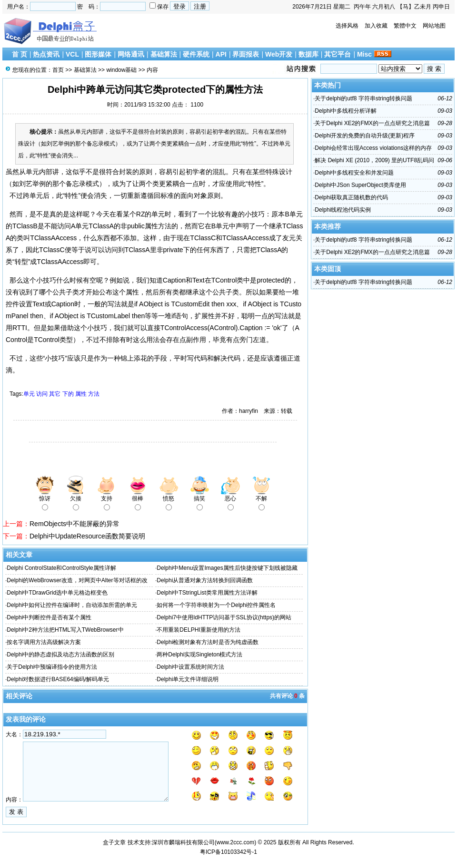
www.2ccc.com (235, 842)
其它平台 (337, 54)
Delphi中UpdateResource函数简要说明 (87, 536)
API (221, 54)
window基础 (121, 70)
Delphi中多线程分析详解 (346, 111)
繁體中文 (405, 25)
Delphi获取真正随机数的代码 (351, 197)
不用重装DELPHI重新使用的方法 (198, 629)
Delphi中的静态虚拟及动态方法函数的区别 (60, 654)
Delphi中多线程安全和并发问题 (354, 172)
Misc (364, 54)
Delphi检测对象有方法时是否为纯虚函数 (207, 642)
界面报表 (245, 54)
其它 (54, 394)
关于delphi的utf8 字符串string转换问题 (363, 98)
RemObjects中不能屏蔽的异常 (74, 524)
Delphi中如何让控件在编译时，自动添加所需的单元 (72, 605)
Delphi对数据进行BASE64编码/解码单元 (58, 679)
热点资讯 (46, 54)
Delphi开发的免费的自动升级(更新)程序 (365, 135)
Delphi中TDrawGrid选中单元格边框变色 (57, 592)
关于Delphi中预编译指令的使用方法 (52, 667)
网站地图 (434, 25)
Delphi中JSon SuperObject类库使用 (360, 185)
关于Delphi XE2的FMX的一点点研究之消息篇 (372, 123)
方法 (93, 394)
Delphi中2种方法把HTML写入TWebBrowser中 (65, 629)
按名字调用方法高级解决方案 (44, 642)
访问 (42, 394)
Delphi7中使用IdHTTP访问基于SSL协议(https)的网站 (224, 617)
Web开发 (278, 54)
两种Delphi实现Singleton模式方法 (199, 654)
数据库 (308, 54)
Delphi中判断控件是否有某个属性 (49, 617)
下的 (68, 394)
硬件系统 (196, 54)
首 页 (19, 54)
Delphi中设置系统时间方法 (190, 667)
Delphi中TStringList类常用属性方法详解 (207, 592)
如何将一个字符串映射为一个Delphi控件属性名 (216, 605)
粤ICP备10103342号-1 (228, 852)
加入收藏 (376, 25)
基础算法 (163, 54)
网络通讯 (131, 54)
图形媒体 (98, 54)
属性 (81, 394)
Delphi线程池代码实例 (343, 209)
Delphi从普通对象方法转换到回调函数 (205, 580)
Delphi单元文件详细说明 (188, 679)
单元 (29, 394)
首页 (58, 70)
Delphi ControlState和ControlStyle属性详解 (61, 568)
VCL (72, 54)
